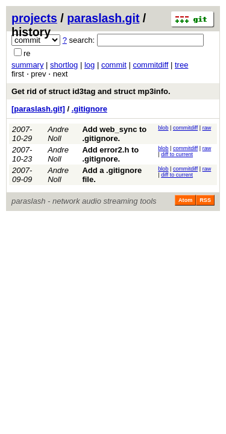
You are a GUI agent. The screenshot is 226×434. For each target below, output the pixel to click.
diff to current (177, 154)
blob (163, 128)
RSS (205, 200)
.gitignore (89, 108)
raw (207, 128)
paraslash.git (103, 18)
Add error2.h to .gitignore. (110, 154)
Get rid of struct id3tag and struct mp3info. (91, 91)
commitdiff (150, 64)
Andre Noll (58, 134)
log (89, 64)
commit (114, 64)
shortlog (64, 64)
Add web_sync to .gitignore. (114, 134)
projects (34, 18)
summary (27, 64)
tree (181, 64)
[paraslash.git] (38, 108)
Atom (185, 200)
